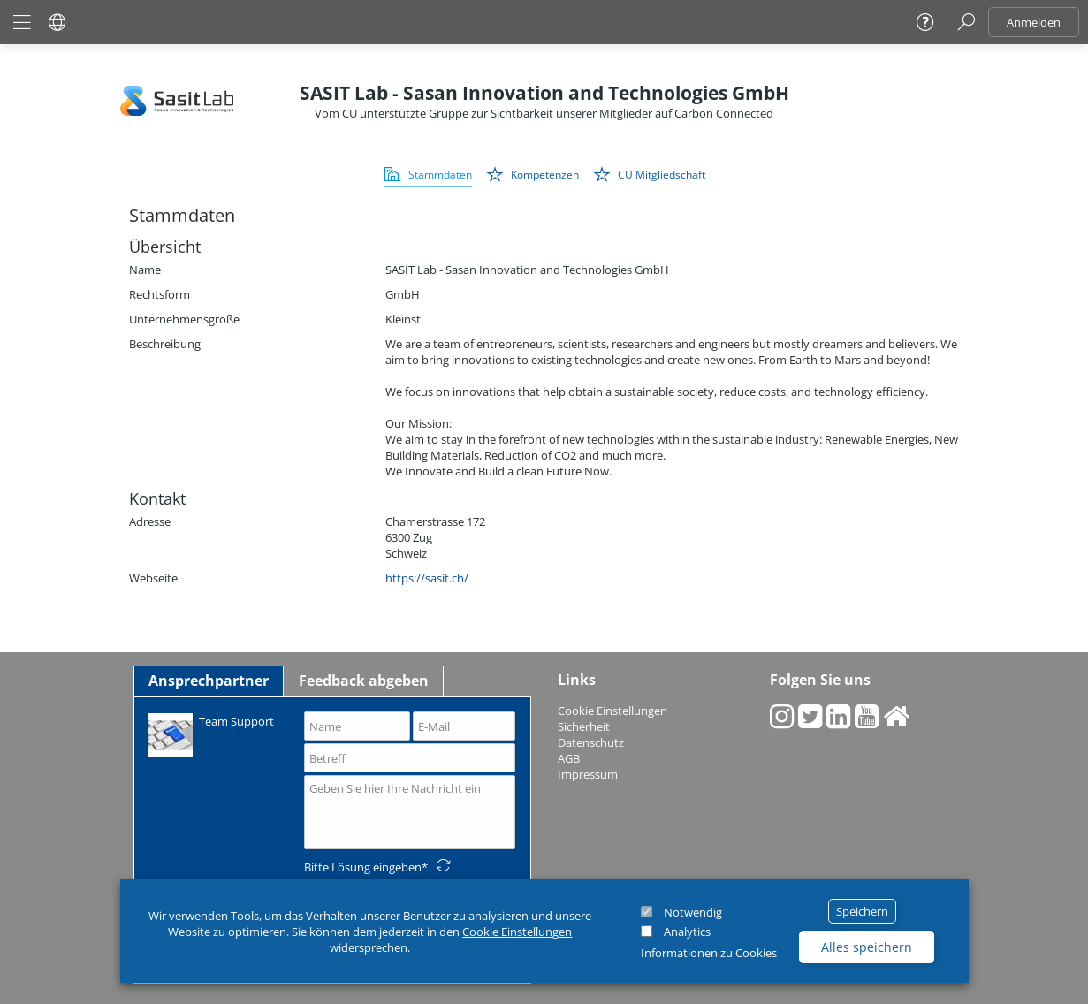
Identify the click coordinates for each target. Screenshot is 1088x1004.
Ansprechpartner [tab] (208, 680)
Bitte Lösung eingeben (363, 867)
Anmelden (1034, 22)
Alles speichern (866, 947)
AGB (569, 758)
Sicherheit (584, 726)
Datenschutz (591, 742)
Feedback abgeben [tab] (364, 680)
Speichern (862, 911)
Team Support (211, 734)
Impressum (588, 774)
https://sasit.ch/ (426, 578)
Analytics (687, 931)
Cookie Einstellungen (517, 931)
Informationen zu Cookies (709, 953)
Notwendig (693, 912)
